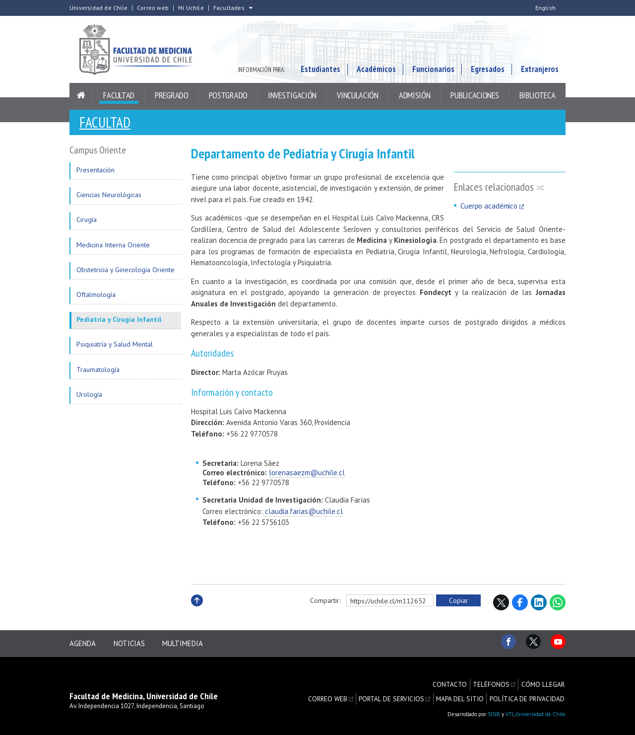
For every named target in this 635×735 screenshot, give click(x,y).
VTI (509, 709)
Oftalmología (96, 296)
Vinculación (358, 97)
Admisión (415, 97)
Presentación (95, 171)
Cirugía (86, 221)
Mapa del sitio (465, 692)
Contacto (453, 682)
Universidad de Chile (98, 8)
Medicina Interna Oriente (113, 246)
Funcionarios (433, 71)
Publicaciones (474, 97)
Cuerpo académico (488, 208)
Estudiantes (320, 71)
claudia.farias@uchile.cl (303, 513)
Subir (197, 613)
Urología (89, 396)
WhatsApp (558, 604)
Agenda (82, 644)
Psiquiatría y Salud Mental (114, 346)
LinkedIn (538, 604)
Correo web (153, 8)
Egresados (488, 71)
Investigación (292, 97)
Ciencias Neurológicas (108, 196)
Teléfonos (494, 682)
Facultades (229, 8)
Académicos (376, 71)
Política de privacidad (529, 692)
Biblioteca (537, 97)
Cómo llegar (543, 682)
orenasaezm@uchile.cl (308, 474)
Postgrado (228, 97)
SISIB (494, 709)
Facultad (118, 97)
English (545, 8)
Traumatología (98, 371)
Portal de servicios (400, 692)
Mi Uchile (191, 8)
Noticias (131, 644)
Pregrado (172, 97)
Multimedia (188, 644)
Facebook (519, 604)
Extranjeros (540, 71)
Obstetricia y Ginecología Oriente (125, 271)
